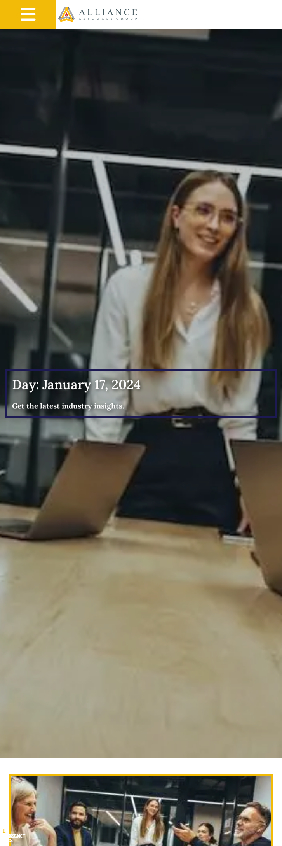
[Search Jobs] (46, 835)
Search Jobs (46, 840)
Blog (139, 840)
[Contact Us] (232, 835)
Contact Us (233, 840)
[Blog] (140, 835)
